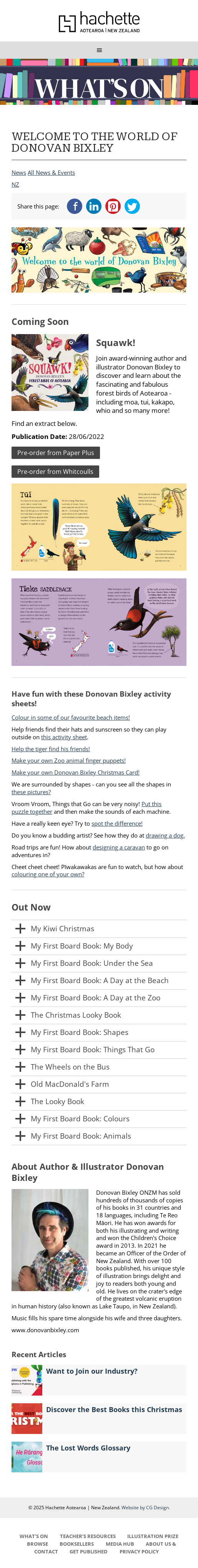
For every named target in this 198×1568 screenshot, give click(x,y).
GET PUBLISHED (89, 1551)
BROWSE (37, 1543)
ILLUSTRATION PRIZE (152, 1536)
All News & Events (51, 172)
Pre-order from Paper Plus (55, 453)
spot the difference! (117, 823)
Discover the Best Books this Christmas (114, 1409)
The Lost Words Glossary (88, 1447)
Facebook (74, 206)
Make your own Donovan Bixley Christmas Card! (76, 772)
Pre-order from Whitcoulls (55, 471)
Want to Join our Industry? (92, 1371)
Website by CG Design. (145, 1507)
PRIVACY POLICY (139, 1551)
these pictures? (31, 792)
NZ (15, 184)
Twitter (132, 206)
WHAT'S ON (34, 1536)
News (19, 172)
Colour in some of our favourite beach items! (71, 717)
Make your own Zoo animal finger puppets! (69, 760)
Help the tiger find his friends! (51, 749)
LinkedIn (93, 206)
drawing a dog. (165, 835)
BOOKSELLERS (77, 1543)
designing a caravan (119, 847)
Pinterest (113, 206)
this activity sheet (64, 737)
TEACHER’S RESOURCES (88, 1536)
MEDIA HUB (120, 1543)
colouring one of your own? (48, 874)
